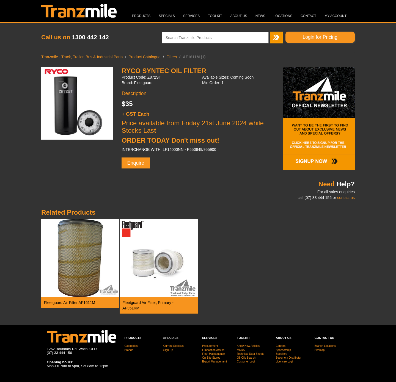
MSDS (241, 349)
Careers (280, 345)
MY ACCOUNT (335, 16)
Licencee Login (285, 361)
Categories (131, 345)
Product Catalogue (145, 57)
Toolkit (215, 16)
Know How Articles (248, 345)
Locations (283, 16)
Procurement (210, 345)
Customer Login (246, 361)
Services (191, 16)
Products (141, 16)
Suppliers (281, 353)
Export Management (214, 361)
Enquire (135, 163)
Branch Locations (325, 345)
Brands (129, 349)
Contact (308, 16)
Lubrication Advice (213, 349)
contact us (346, 197)
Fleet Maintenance (213, 353)
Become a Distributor (288, 357)
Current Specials (173, 345)
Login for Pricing (320, 37)
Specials (167, 16)
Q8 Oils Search (246, 357)
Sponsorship (283, 349)
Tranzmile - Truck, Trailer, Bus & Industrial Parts (82, 57)
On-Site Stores (211, 357)
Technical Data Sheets (250, 353)
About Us (238, 16)
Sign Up (168, 349)
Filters (171, 57)
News (260, 16)
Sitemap (320, 349)
